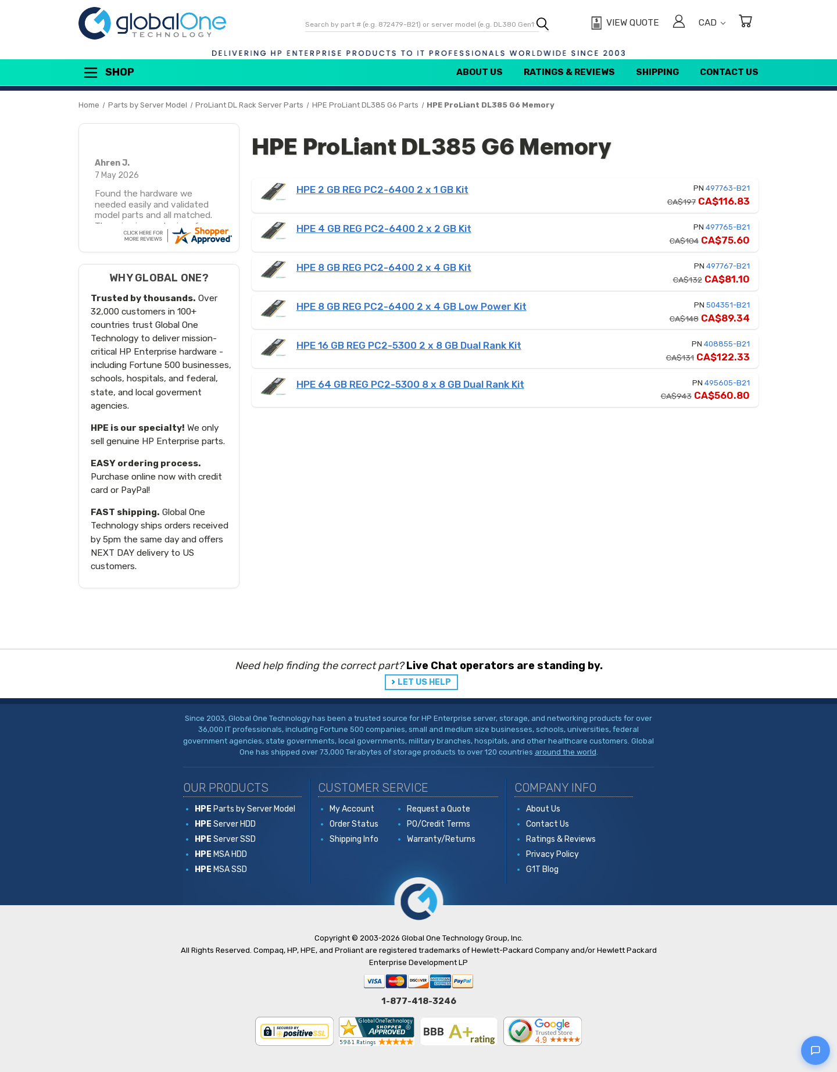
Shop (108, 72)
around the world (565, 752)
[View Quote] (623, 23)
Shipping (657, 72)
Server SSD (225, 839)
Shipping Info (354, 839)
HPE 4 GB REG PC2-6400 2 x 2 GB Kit (383, 228)
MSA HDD (221, 854)
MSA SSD (221, 869)
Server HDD (225, 824)
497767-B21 (728, 266)
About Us (479, 72)
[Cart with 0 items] (745, 23)
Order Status (354, 824)
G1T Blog (542, 869)
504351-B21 (728, 305)
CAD (712, 22)
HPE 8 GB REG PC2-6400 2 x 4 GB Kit (383, 267)
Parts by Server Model (245, 809)
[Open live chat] (815, 1050)
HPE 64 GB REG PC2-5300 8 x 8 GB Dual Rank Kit (410, 384)
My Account (352, 809)
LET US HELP (424, 682)
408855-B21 (727, 344)
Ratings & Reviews (569, 72)
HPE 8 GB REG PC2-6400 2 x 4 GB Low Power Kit (411, 306)
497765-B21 (728, 227)
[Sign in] (679, 23)
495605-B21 (727, 382)
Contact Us (729, 72)
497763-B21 (728, 188)
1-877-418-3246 (418, 1001)
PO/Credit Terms (438, 824)
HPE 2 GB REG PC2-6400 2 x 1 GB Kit (382, 189)
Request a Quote (438, 809)
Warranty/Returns (441, 839)
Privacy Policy (552, 854)
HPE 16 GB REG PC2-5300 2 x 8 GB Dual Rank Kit (408, 345)
